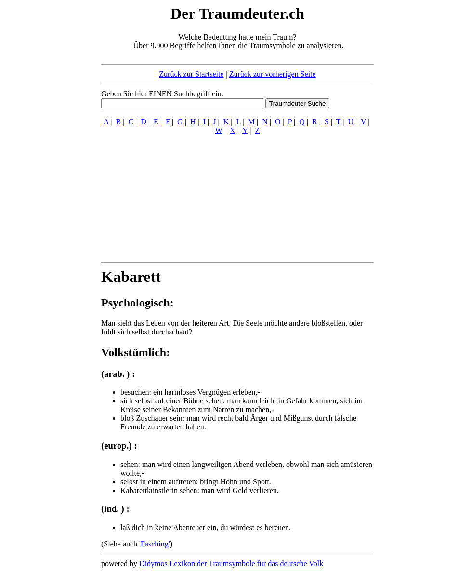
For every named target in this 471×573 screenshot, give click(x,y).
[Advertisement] (42, 148)
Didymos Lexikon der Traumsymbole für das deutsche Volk (231, 564)
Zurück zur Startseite (191, 74)
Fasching (155, 544)
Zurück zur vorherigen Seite (272, 74)
